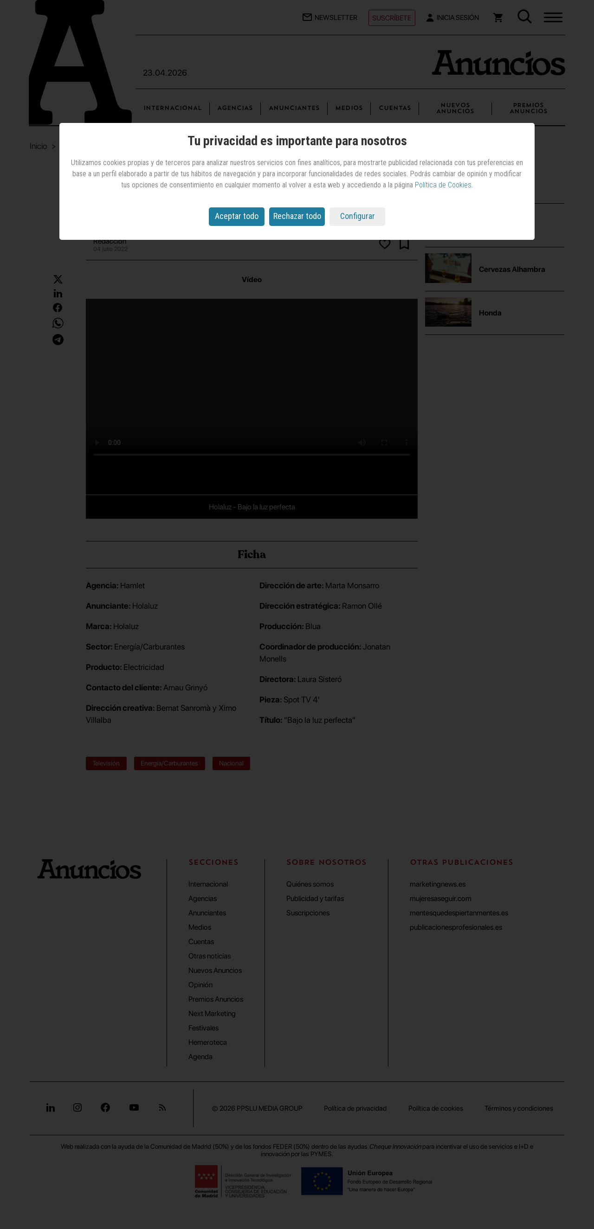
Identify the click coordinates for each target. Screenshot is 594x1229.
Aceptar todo (236, 216)
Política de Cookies (443, 184)
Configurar (357, 216)
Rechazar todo (297, 216)
